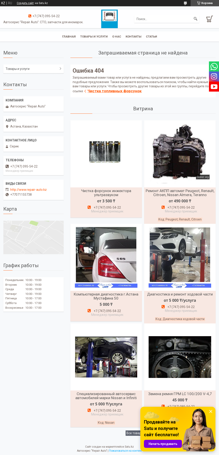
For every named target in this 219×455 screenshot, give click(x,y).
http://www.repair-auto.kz (28, 189)
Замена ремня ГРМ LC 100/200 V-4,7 (180, 394)
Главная (69, 36)
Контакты (133, 36)
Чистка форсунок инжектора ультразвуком (106, 193)
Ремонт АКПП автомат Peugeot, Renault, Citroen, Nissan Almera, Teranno (180, 193)
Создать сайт (25, 3)
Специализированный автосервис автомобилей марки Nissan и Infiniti (106, 396)
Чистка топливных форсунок (114, 91)
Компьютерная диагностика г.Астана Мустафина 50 (106, 296)
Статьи (151, 36)
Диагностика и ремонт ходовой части (180, 294)
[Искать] (195, 19)
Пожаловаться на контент (125, 450)
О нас (116, 36)
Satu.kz (129, 446)
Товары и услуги (94, 36)
